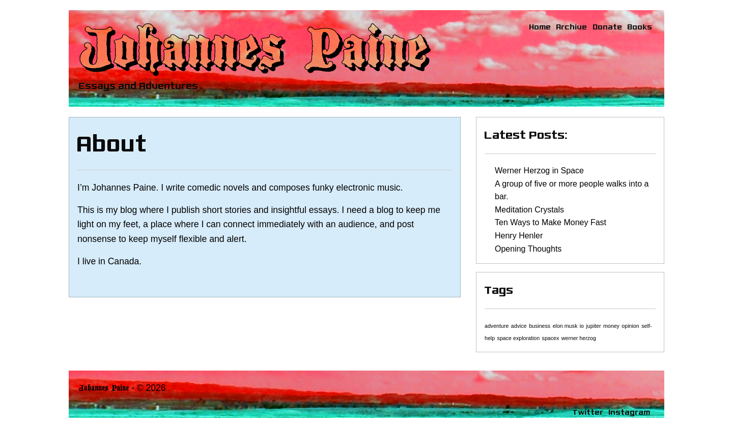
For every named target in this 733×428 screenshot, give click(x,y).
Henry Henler (519, 235)
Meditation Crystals (529, 209)
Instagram (630, 411)
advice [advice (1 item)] (519, 326)
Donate (608, 26)
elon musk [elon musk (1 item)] (565, 326)
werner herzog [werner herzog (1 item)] (578, 338)
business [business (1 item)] (539, 326)
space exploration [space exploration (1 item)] (518, 338)
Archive (571, 26)
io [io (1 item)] (582, 326)
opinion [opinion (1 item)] (630, 326)
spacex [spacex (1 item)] (550, 338)
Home (540, 26)
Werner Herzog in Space (539, 170)
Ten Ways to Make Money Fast (550, 222)
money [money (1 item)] (611, 326)
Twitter (588, 411)
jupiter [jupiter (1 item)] (593, 326)
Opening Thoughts (528, 248)
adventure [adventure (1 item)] (497, 326)
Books (640, 26)
